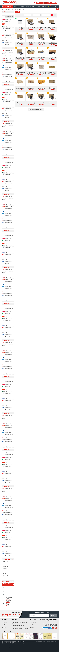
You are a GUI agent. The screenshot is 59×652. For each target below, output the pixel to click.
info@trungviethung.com (52, 625)
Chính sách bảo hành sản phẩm (18, 625)
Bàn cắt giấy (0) (5, 566)
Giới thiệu (22, 6)
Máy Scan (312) (5, 577)
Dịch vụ (33, 6)
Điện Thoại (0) (5, 561)
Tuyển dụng (33, 622)
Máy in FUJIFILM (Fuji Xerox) (20, 9)
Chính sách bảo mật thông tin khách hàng (20, 628)
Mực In (5, 627)
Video (43, 6)
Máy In (5, 624)
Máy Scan (5, 625)
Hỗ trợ (38, 6)
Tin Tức (28, 6)
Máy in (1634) (4, 568)
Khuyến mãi (49, 6)
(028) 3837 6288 (52, 3)
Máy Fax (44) (4, 573)
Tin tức (32, 624)
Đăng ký (53, 615)
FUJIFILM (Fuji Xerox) (10, 9)
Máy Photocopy (6, 621)
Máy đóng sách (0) (5, 564)
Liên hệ (54, 6)
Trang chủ (16, 6)
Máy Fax (5, 622)
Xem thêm (36, 108)
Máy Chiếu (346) (5, 575)
